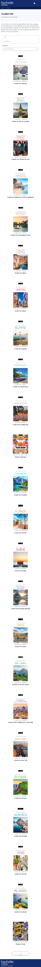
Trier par (5, 45)
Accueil (2, 7)
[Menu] (36, 3)
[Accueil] (7, 3)
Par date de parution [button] (8, 49)
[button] (6, 37)
